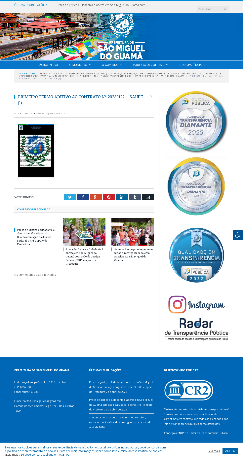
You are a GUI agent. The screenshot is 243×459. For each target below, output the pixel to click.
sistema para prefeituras (213, 405)
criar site (188, 405)
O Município (78, 61)
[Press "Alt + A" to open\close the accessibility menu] (238, 235)
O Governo (110, 61)
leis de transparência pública (181, 420)
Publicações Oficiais (148, 61)
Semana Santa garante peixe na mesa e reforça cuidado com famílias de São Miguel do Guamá (133, 250)
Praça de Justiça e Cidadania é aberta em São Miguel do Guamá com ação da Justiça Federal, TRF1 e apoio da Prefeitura (102, 5)
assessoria (191, 410)
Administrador (28, 109)
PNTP (181, 429)
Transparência (190, 61)
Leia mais (12, 454)
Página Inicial (48, 61)
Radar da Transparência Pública (208, 429)
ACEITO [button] (230, 451)
